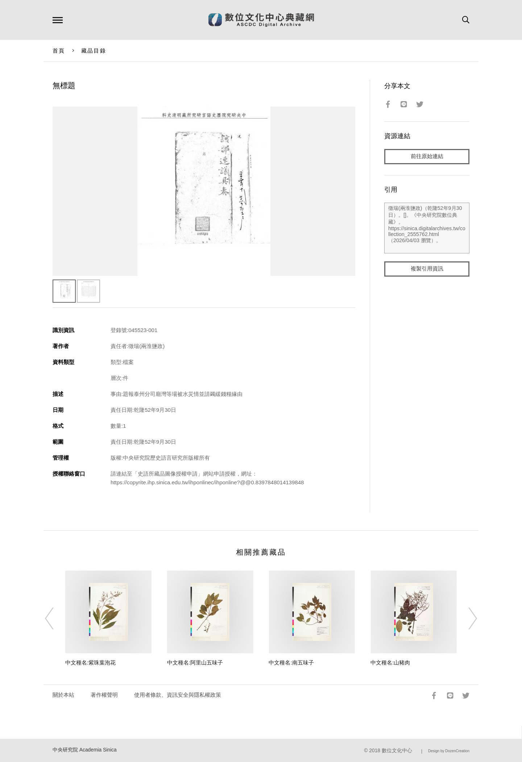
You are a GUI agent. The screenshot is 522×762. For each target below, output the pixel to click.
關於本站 (63, 695)
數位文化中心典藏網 (261, 20)
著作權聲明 (104, 695)
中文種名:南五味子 (291, 662)
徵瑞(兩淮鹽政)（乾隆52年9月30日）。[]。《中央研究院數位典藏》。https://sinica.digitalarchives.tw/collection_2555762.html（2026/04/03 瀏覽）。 (426, 228)
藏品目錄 (93, 50)
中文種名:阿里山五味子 (195, 662)
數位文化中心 (397, 750)
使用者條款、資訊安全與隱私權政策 (177, 695)
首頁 (59, 50)
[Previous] (56, 618)
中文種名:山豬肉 (390, 662)
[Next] (466, 618)
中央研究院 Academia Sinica (85, 750)
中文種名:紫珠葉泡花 (90, 662)
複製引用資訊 (427, 269)
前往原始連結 (427, 156)
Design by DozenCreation (448, 751)
